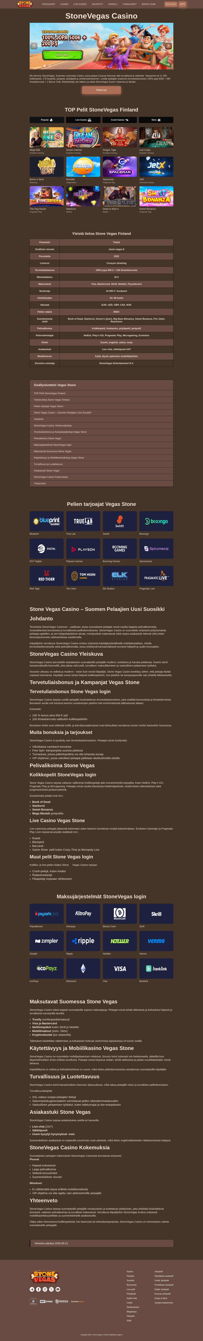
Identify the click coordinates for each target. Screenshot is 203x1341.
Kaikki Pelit (132, 1298)
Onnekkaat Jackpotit (164, 1285)
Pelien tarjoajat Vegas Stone (48, 406)
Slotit (129, 1321)
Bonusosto (132, 1285)
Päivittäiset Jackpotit (164, 1276)
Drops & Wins (161, 1298)
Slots (156, 119)
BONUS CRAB (148, 4)
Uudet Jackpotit (162, 1280)
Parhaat (130, 1276)
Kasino (130, 1271)
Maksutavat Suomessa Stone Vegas (52, 451)
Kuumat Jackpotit (163, 1294)
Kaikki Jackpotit (162, 1289)
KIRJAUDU (171, 4)
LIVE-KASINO (80, 4)
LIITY (182, 4)
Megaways (132, 1312)
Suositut (130, 1280)
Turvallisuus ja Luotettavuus (48, 464)
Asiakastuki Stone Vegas (47, 470)
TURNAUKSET (130, 4)
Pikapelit (131, 1316)
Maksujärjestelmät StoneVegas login (52, 445)
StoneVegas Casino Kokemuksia (51, 477)
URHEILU (112, 4)
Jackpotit (159, 1271)
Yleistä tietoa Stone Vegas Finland (51, 400)
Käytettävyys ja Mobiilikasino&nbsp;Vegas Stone (59, 457)
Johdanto (39, 419)
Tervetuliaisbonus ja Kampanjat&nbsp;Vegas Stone (60, 432)
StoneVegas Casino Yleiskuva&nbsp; (53, 425)
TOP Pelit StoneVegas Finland (49, 393)
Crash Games (119, 119)
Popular (47, 119)
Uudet (129, 1303)
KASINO (64, 4)
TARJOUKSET (48, 4)
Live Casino (83, 119)
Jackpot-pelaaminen (164, 1303)
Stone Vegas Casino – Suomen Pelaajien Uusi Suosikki (62, 412)
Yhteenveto (40, 483)
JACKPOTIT (97, 4)
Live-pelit (131, 1289)
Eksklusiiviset (133, 1307)
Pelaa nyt (101, 90)
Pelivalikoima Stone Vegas (47, 438)
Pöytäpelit (131, 1294)
